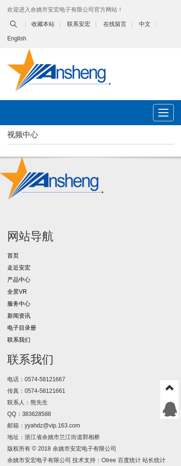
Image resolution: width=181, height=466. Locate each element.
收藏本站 (43, 24)
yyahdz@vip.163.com (52, 425)
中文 (145, 24)
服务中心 (18, 303)
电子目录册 (21, 327)
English (16, 38)
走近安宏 (18, 267)
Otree (108, 460)
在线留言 (114, 24)
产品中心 (18, 279)
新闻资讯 (18, 315)
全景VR (17, 291)
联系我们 (18, 340)
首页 (13, 255)
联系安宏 (78, 24)
